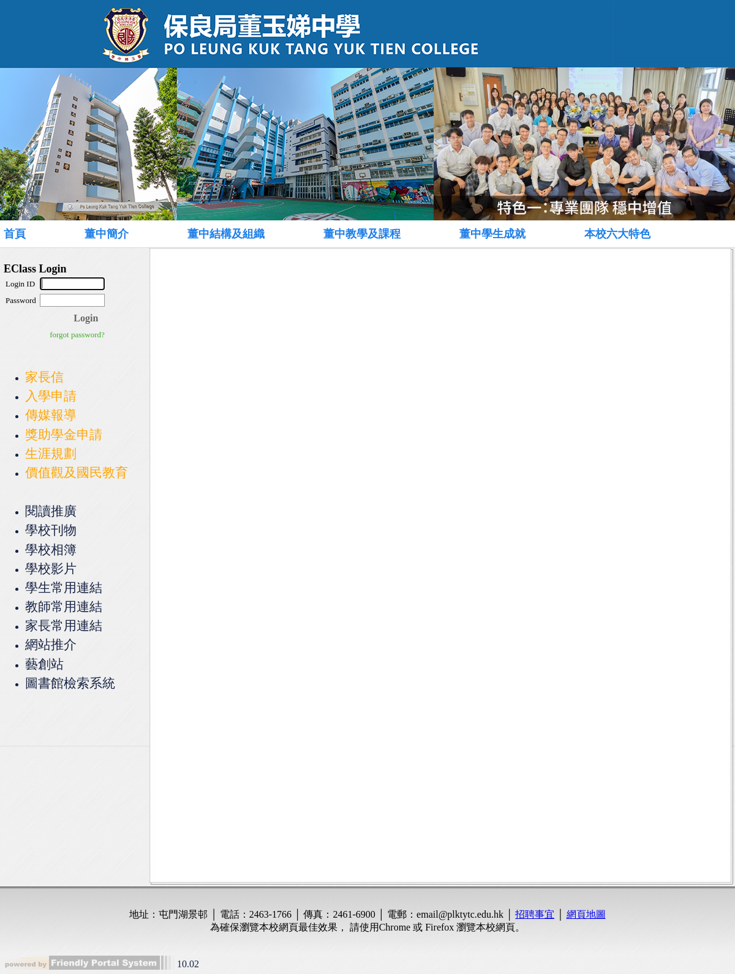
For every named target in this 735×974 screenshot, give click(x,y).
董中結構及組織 (226, 234)
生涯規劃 (51, 453)
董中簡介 (107, 234)
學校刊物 (51, 530)
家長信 (44, 377)
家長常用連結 (63, 625)
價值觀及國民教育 (76, 472)
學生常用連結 (63, 587)
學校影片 (51, 568)
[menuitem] (28, 234)
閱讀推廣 (51, 511)
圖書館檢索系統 (70, 683)
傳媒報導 (51, 415)
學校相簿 (51, 549)
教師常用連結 (63, 606)
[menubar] (353, 233)
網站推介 (51, 644)
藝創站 (44, 664)
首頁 (15, 234)
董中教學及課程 (362, 234)
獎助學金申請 (63, 434)
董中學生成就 (492, 234)
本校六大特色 (617, 234)
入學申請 (51, 396)
